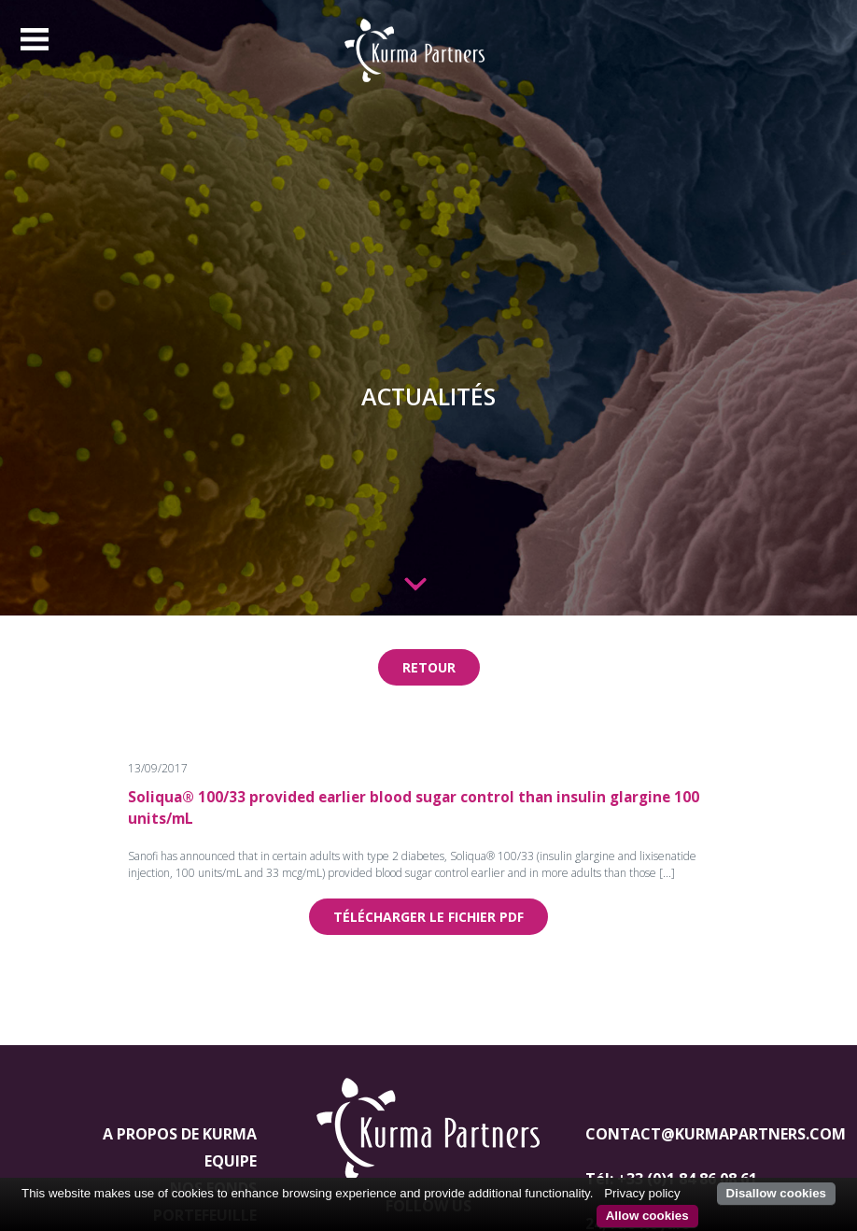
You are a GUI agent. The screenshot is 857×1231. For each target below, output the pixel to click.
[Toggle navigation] (34, 39)
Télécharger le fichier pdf (428, 917)
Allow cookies (647, 1216)
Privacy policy (642, 1193)
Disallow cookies (776, 1193)
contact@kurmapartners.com (715, 1134)
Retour (429, 667)
